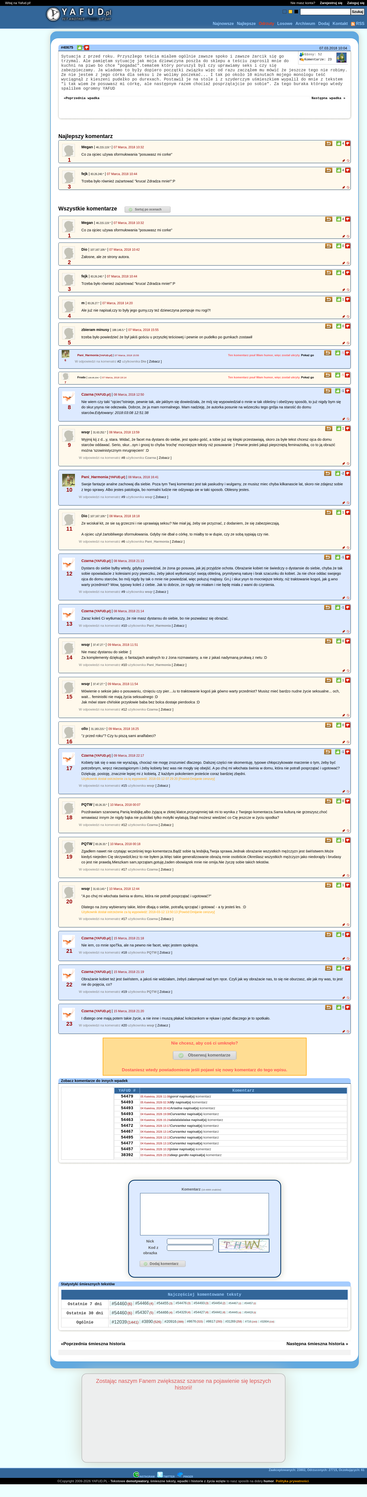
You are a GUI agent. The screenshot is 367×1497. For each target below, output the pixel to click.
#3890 (151, 1334)
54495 (127, 1150)
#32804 (267, 1333)
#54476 (183, 1315)
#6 (123, 545)
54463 (127, 1129)
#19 (124, 995)
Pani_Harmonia (88, 358)
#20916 (174, 1334)
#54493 (201, 1315)
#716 (251, 1333)
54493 (127, 1108)
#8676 (195, 1333)
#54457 (250, 1315)
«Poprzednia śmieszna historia (93, 1355)
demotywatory (137, 1493)
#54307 (144, 1324)
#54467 (235, 1315)
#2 (119, 365)
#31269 (233, 1333)
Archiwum (305, 23)
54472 (127, 1136)
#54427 (201, 1324)
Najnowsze (223, 23)
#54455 (164, 1315)
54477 (127, 1156)
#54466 (144, 1315)
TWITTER (166, 1489)
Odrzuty (266, 23)
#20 (124, 1029)
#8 (123, 461)
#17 (124, 873)
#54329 (183, 1324)
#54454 (218, 1315)
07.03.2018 (328, 48)
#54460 (122, 1315)
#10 (124, 629)
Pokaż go (307, 358)
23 (315, 59)
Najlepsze (246, 23)
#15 (124, 789)
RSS (357, 23)
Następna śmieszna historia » (317, 1355)
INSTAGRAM (144, 1489)
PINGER (185, 1489)
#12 (124, 713)
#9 (123, 500)
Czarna (87, 398)
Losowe (285, 23)
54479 (127, 1101)
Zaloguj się (355, 3)
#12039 (125, 1334)
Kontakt (340, 23)
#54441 (218, 1324)
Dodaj (324, 23)
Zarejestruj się (331, 3)
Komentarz (201, 1193)
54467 (127, 1143)
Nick (150, 1252)
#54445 (235, 1324)
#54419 (250, 1324)
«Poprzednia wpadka (81, 101)
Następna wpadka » (328, 101)
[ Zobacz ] (154, 365)
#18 (124, 956)
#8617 (214, 1333)
